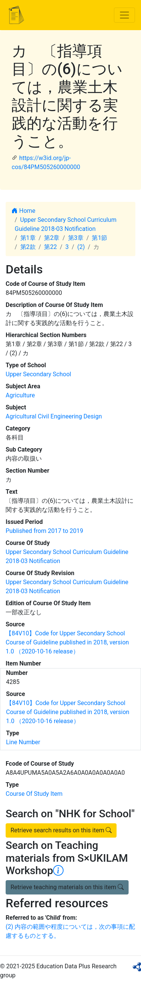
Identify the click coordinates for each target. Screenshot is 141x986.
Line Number (23, 742)
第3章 (75, 237)
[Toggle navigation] (124, 15)
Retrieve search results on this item (61, 830)
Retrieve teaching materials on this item (67, 887)
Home (23, 210)
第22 (50, 246)
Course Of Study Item (34, 793)
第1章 (28, 237)
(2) (81, 246)
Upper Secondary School (38, 374)
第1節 (99, 237)
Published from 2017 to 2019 (44, 530)
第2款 (28, 246)
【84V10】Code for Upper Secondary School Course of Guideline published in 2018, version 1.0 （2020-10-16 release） (67, 642)
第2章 (51, 237)
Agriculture (20, 395)
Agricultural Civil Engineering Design (54, 416)
